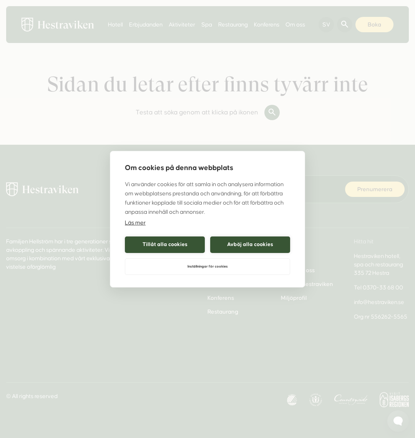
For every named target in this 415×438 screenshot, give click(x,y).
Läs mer (135, 223)
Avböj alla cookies (250, 244)
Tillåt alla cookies (165, 244)
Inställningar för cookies (208, 266)
